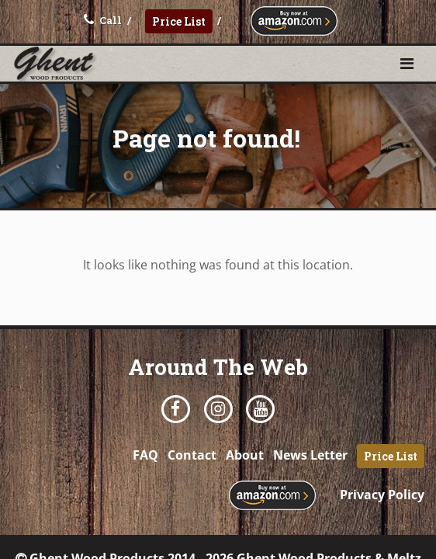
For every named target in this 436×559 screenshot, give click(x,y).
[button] (407, 63)
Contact (192, 455)
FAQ (145, 455)
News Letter (310, 455)
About (245, 455)
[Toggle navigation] (407, 63)
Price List (179, 21)
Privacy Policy (382, 494)
